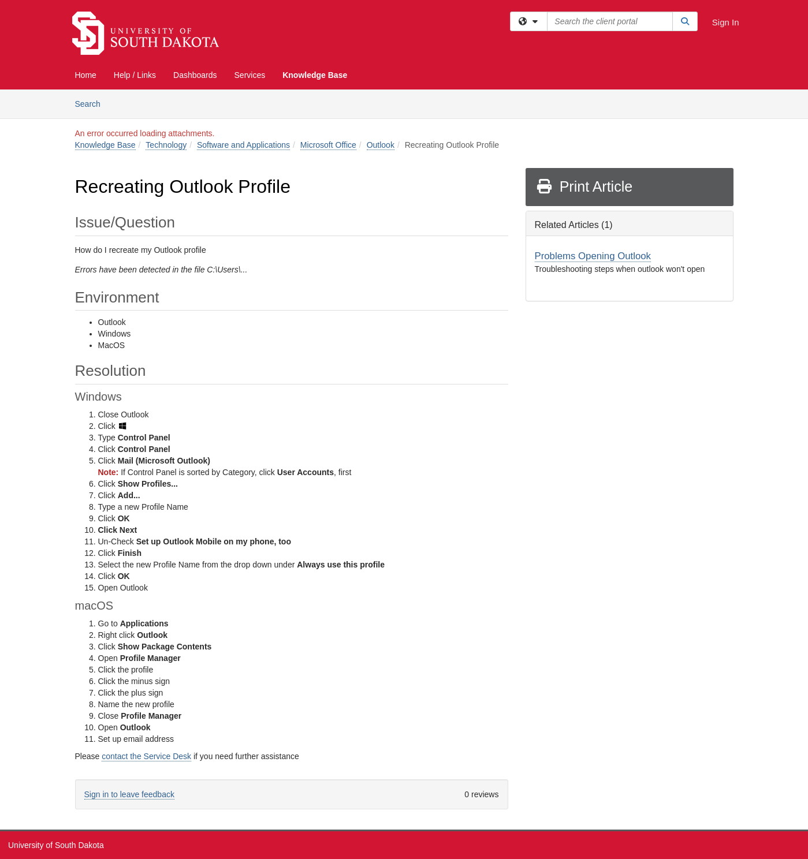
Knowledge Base (314, 75)
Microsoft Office (328, 145)
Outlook (380, 145)
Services (250, 75)
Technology (166, 145)
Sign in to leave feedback (129, 794)
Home (85, 75)
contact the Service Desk (146, 756)
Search (92, 103)
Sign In (725, 22)
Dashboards (195, 75)
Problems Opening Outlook (593, 256)
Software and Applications (243, 145)
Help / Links (135, 75)
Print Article (584, 186)
